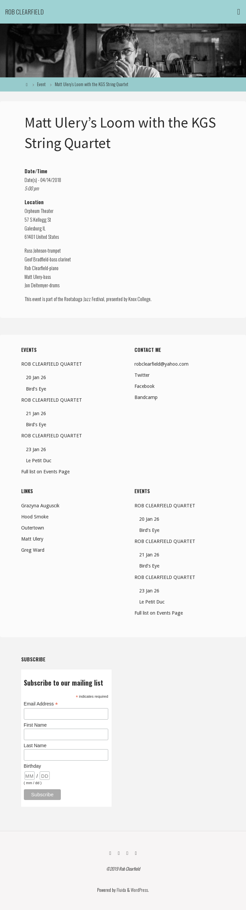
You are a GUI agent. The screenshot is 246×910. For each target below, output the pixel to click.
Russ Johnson (35, 250)
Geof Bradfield (36, 259)
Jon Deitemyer (36, 285)
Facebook (144, 386)
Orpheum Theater (39, 210)
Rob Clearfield (24, 11)
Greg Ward (32, 550)
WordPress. (140, 890)
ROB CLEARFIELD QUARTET (51, 364)
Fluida (121, 890)
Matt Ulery (33, 276)
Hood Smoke (34, 516)
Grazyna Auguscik (40, 505)
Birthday (32, 766)
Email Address (41, 704)
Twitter (142, 375)
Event (41, 84)
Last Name (35, 745)
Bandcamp (146, 397)
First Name (35, 725)
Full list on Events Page (45, 471)
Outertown (32, 528)
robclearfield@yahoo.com (161, 364)
